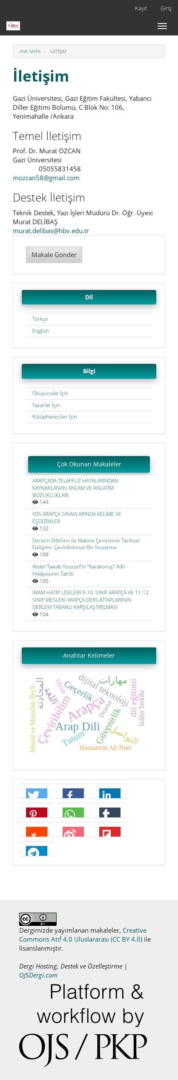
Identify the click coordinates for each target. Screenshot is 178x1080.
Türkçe (40, 318)
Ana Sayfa (30, 51)
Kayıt (141, 8)
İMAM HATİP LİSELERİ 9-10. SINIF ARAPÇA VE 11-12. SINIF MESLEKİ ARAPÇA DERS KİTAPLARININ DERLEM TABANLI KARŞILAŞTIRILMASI (91, 600)
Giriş (166, 8)
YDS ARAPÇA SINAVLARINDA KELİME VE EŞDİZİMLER (76, 517)
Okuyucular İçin (50, 393)
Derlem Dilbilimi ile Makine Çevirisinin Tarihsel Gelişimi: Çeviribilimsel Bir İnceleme (86, 544)
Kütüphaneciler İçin (54, 416)
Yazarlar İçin (46, 405)
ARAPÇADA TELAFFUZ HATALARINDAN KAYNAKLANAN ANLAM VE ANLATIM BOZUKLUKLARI (75, 488)
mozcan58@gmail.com (46, 177)
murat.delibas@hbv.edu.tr (51, 230)
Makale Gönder (54, 254)
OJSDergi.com (38, 975)
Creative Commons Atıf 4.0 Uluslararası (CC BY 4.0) (82, 934)
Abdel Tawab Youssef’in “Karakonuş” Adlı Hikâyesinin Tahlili (78, 570)
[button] (36, 795)
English (40, 330)
